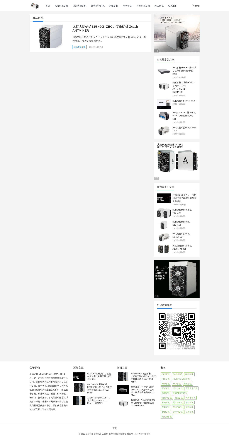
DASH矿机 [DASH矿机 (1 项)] (177, 374)
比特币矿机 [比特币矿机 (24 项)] (167, 398)
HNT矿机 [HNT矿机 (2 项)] (166, 379)
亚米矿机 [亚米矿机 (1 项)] (166, 388)
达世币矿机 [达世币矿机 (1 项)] (178, 412)
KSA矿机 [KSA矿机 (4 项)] (177, 384)
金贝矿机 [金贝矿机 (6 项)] (189, 412)
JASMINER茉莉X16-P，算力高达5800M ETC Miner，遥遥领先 (98, 400)
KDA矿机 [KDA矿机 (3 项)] (166, 384)
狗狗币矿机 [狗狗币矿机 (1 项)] (190, 398)
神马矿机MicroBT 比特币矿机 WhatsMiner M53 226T (184, 70)
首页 (47, 5)
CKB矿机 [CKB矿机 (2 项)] (166, 374)
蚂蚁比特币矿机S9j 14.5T (185, 100)
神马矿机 (127, 5)
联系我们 (172, 5)
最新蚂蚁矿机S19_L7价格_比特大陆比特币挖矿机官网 (109, 434)
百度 (115, 428)
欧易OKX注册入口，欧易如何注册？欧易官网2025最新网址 (184, 198)
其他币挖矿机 (143, 5)
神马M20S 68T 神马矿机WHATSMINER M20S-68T (184, 115)
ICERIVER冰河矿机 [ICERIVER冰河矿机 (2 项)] (181, 379)
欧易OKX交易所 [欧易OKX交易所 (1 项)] (180, 393)
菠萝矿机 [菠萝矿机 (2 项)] (189, 407)
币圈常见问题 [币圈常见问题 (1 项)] (191, 388)
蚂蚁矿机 (113, 5)
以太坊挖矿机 (79, 5)
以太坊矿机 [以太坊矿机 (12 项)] (178, 388)
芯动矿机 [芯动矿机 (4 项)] (189, 402)
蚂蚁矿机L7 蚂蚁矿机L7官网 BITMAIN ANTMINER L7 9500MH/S (143, 403)
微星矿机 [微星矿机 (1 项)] (166, 393)
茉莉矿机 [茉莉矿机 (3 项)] (166, 407)
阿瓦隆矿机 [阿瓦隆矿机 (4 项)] (167, 416)
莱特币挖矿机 (98, 5)
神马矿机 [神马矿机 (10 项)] (166, 402)
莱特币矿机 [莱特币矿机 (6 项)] (178, 407)
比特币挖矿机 (61, 5)
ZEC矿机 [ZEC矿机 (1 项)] (188, 384)
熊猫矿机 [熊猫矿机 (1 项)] (179, 398)
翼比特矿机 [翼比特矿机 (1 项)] (178, 402)
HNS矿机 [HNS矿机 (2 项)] (189, 374)
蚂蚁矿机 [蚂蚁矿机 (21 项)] (166, 412)
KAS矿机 (159, 5)
